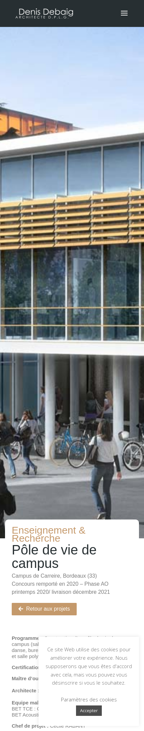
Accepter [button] (89, 710)
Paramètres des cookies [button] (89, 699)
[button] (44, 609)
